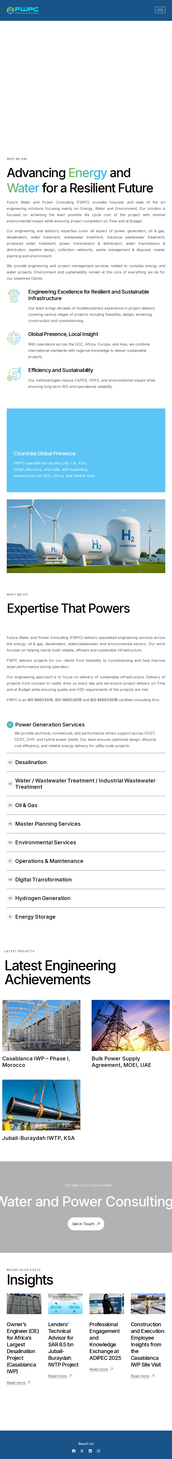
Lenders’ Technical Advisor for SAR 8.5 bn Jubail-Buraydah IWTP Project (63, 1344)
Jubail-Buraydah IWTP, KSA (38, 1138)
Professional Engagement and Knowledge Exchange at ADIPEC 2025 (105, 1341)
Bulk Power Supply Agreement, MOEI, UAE (121, 1061)
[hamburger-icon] (160, 10)
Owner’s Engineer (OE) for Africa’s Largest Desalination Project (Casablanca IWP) (23, 1348)
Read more (16, 1383)
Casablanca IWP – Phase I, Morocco (36, 1061)
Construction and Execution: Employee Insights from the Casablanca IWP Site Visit (148, 1344)
